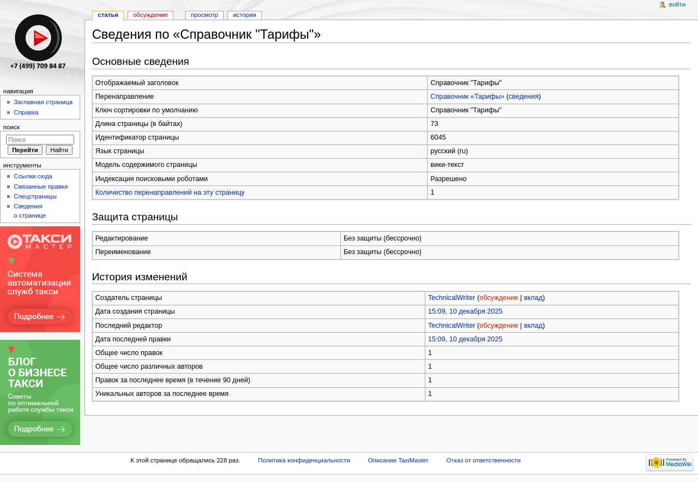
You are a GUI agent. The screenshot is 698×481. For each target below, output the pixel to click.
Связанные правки (41, 186)
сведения (524, 96)
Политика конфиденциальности (304, 460)
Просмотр (204, 14)
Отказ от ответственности (484, 460)
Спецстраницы (35, 196)
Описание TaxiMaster (398, 460)
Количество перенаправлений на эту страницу (170, 192)
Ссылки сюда (33, 176)
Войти (677, 4)
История (244, 14)
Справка (26, 112)
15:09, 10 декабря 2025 (465, 311)
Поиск (11, 127)
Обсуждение (150, 14)
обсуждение (498, 298)
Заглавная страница (43, 102)
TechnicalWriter (452, 298)
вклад (533, 298)
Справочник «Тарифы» (467, 96)
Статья (108, 14)
